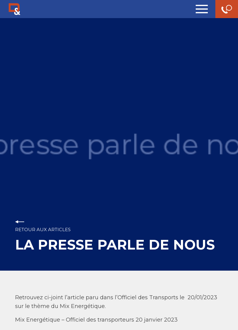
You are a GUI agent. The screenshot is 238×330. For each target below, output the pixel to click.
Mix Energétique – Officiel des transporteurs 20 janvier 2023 (96, 319)
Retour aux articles (43, 229)
